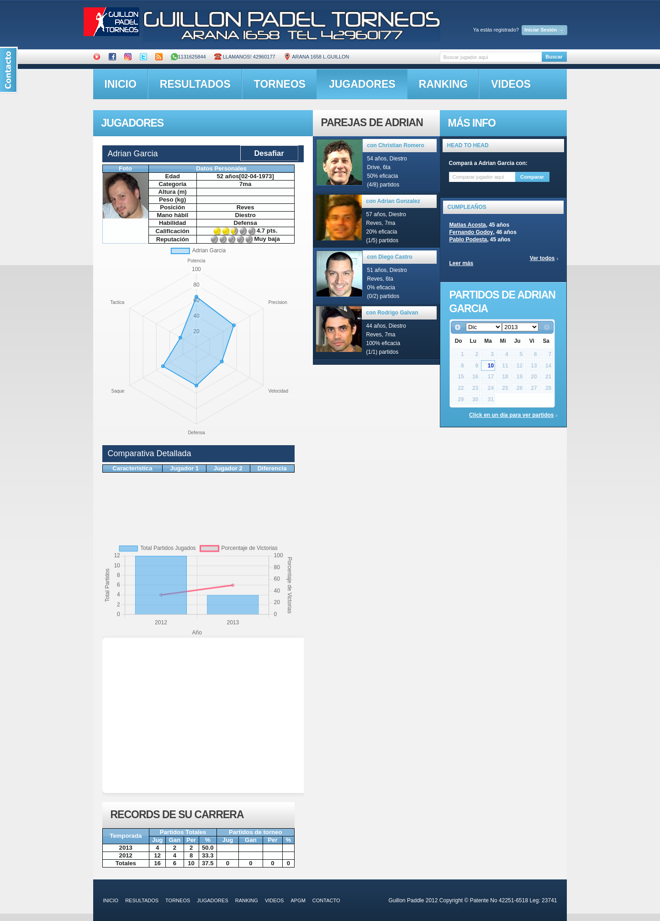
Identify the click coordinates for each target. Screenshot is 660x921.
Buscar (553, 56)
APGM (297, 900)
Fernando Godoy (471, 232)
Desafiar (269, 153)
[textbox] (491, 57)
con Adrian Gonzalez (393, 201)
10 (491, 365)
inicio (121, 84)
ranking (443, 84)
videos (511, 84)
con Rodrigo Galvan (392, 312)
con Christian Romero (395, 145)
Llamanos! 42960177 (244, 56)
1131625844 (188, 56)
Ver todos (542, 258)
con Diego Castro (389, 257)
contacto (326, 900)
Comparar (532, 177)
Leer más (461, 263)
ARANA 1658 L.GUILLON (316, 56)
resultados (195, 84)
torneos (280, 84)
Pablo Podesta (468, 239)
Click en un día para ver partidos (511, 415)
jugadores (362, 84)
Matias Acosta (467, 225)
